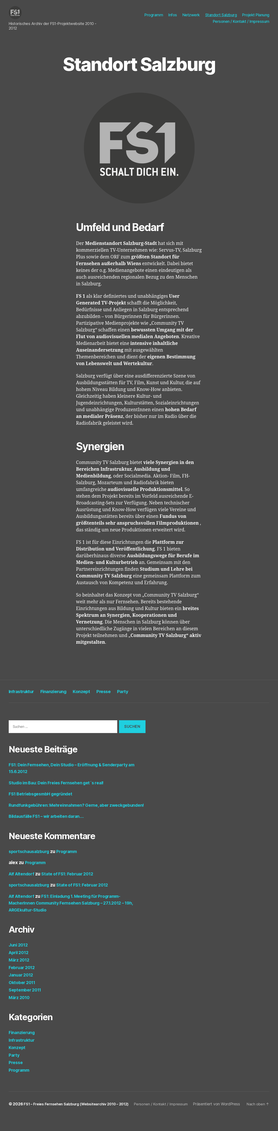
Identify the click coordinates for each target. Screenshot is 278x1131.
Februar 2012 (23, 976)
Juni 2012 (19, 953)
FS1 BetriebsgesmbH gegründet (44, 795)
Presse (119, 693)
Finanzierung (61, 693)
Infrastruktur (24, 693)
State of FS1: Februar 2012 (72, 882)
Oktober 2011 (23, 991)
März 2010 (20, 1006)
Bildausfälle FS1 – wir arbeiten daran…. (50, 825)
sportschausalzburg (31, 860)
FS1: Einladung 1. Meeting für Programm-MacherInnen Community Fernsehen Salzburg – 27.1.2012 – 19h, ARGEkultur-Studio (77, 911)
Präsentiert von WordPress (37, 1118)
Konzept (93, 693)
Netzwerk (191, 16)
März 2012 (20, 968)
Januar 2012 (22, 983)
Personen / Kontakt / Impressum (241, 22)
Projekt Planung (255, 16)
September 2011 (27, 998)
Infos (172, 16)
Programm (153, 16)
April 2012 (20, 961)
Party (141, 693)
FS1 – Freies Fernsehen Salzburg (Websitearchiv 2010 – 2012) (81, 1113)
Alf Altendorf (23, 882)
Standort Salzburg (221, 16)
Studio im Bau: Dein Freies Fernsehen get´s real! (61, 784)
